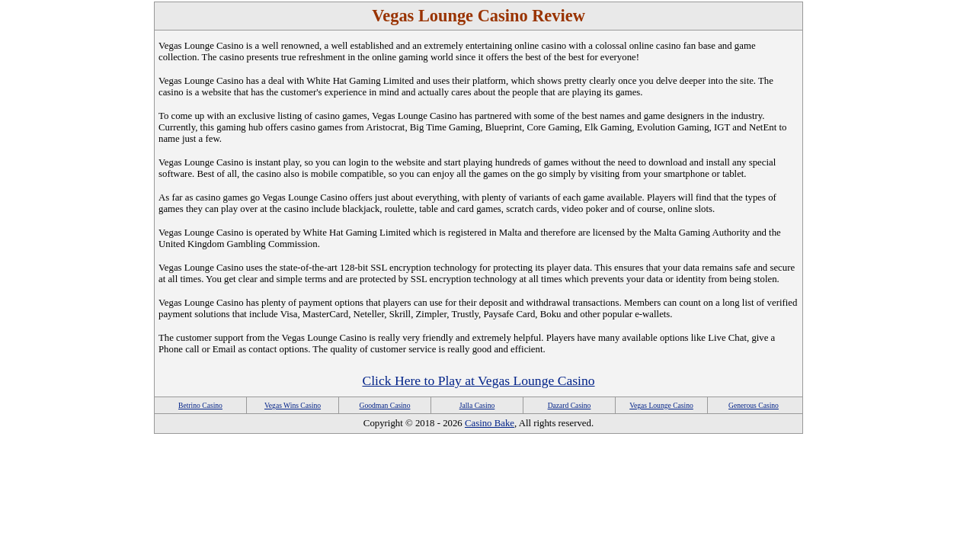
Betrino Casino (200, 405)
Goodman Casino (385, 405)
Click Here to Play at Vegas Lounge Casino (478, 380)
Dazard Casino (569, 405)
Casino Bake (489, 423)
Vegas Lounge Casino (661, 405)
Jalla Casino (477, 405)
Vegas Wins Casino (292, 405)
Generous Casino (753, 405)
